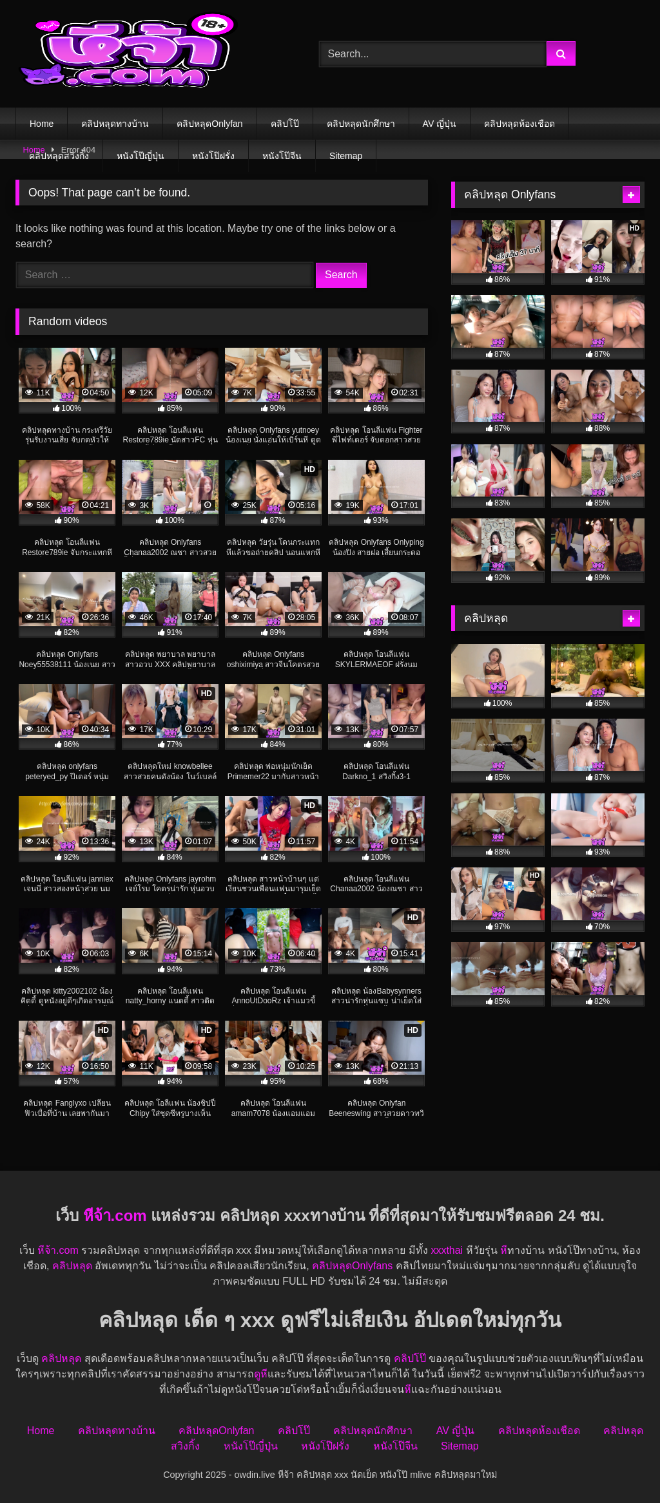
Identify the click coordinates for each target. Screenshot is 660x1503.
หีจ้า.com (115, 1215)
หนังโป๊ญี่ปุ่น (140, 156)
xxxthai (447, 1250)
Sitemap (345, 156)
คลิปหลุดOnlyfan (209, 123)
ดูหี (260, 1373)
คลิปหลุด (72, 1265)
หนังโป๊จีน (282, 156)
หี (503, 1250)
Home (41, 123)
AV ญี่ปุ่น (440, 123)
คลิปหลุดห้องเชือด (519, 123)
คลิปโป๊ (285, 123)
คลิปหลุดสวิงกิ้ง (59, 156)
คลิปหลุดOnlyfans (352, 1265)
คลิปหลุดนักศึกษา (361, 123)
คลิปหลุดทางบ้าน (115, 123)
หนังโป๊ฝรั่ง (213, 156)
